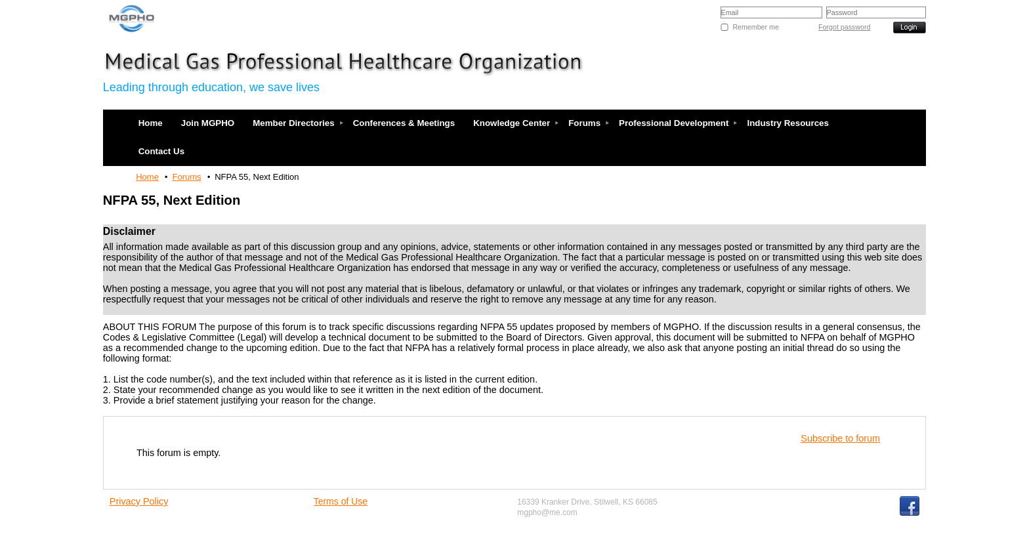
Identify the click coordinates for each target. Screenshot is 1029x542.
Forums (187, 177)
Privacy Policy (139, 501)
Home (147, 177)
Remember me (755, 27)
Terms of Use (341, 501)
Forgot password (844, 27)
